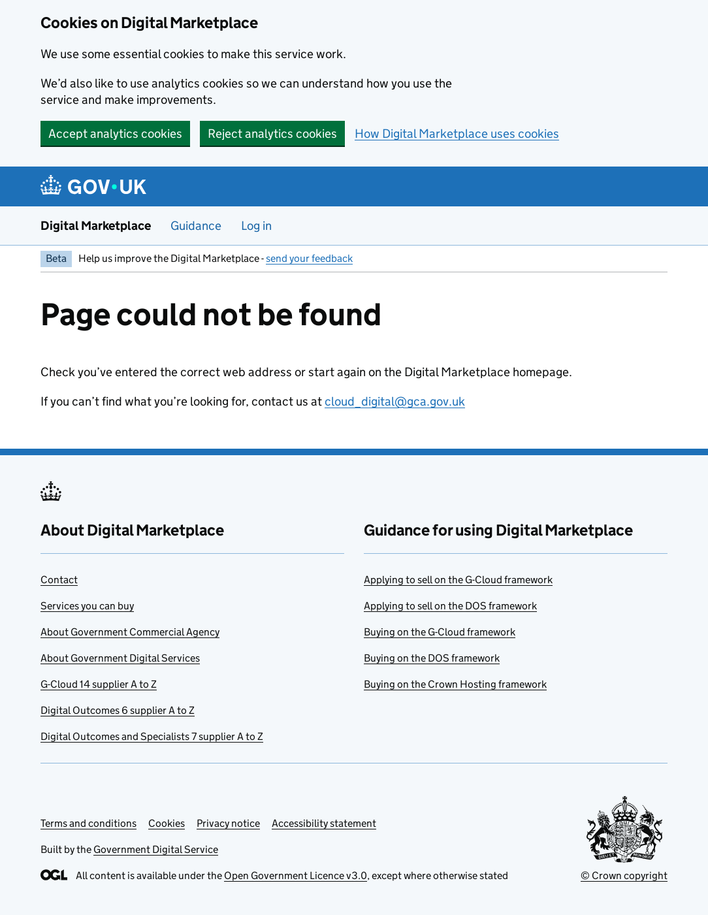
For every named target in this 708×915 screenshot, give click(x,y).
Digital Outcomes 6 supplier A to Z (117, 710)
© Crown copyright (624, 875)
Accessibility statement (324, 823)
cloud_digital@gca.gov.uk (395, 401)
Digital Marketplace (95, 225)
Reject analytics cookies (272, 133)
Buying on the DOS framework (432, 658)
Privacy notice (228, 823)
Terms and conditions (88, 823)
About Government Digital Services (120, 658)
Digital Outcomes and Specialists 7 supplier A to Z (151, 736)
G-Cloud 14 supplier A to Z (98, 684)
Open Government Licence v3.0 (295, 875)
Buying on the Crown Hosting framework (455, 684)
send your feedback (309, 258)
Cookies (166, 823)
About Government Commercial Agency (129, 632)
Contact (59, 579)
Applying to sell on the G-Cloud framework (458, 579)
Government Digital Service (155, 849)
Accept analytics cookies (115, 133)
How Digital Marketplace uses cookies (457, 133)
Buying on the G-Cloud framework (439, 632)
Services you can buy (87, 606)
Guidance (195, 225)
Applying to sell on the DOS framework (450, 606)
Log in (256, 225)
